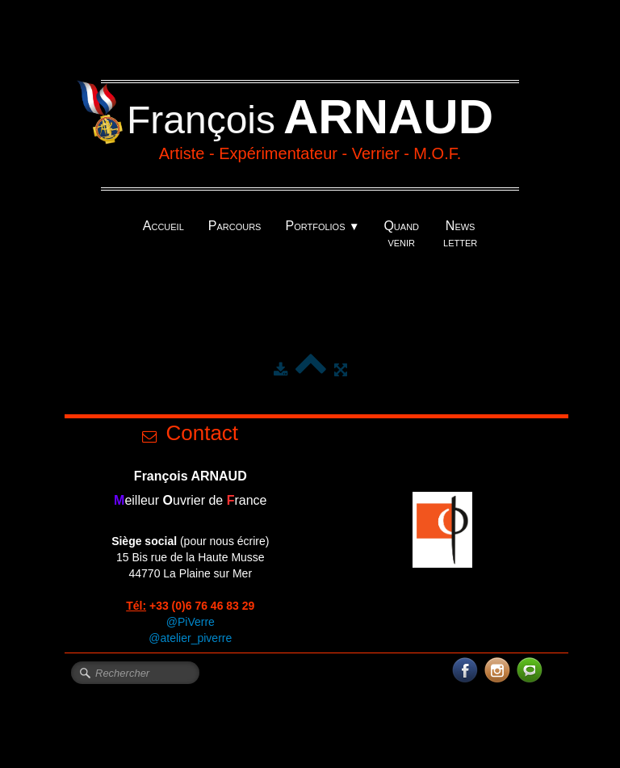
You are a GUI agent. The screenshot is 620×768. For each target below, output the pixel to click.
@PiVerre (190, 621)
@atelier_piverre (190, 638)
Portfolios (322, 226)
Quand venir (401, 234)
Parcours (235, 226)
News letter (460, 234)
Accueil (163, 226)
